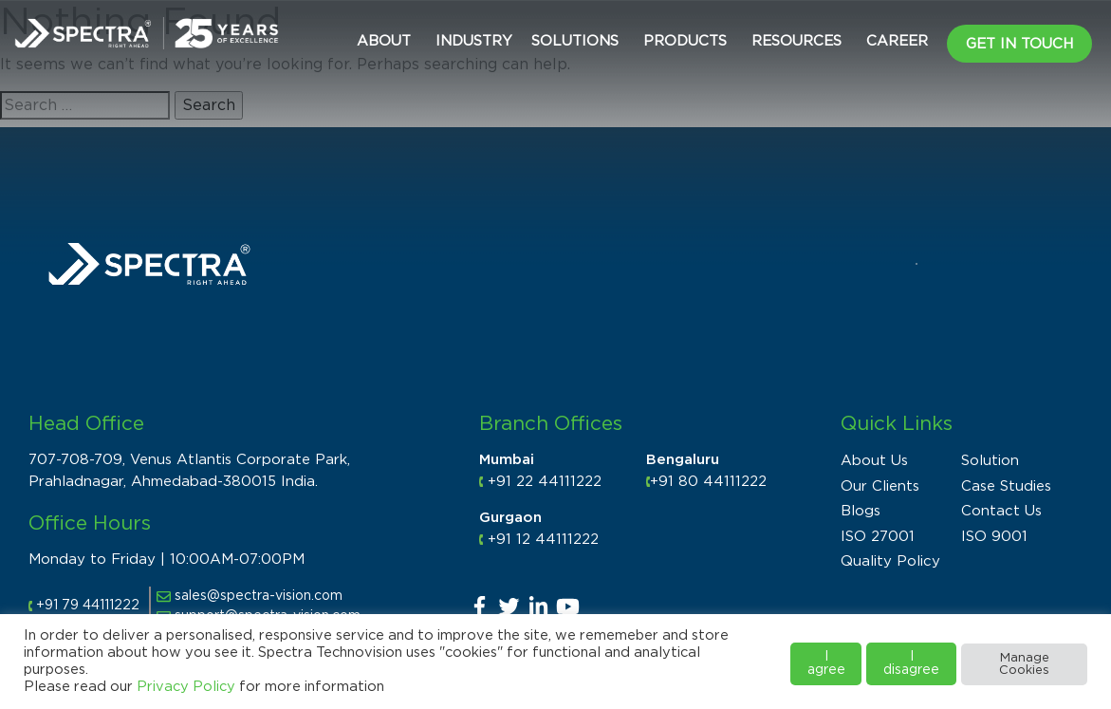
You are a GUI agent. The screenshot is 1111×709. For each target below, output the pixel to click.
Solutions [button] (575, 41)
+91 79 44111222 (87, 605)
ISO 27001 (878, 537)
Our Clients (880, 486)
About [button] (384, 41)
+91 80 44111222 (708, 482)
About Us (874, 461)
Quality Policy (890, 561)
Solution (990, 461)
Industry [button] (473, 41)
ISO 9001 (994, 537)
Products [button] (685, 41)
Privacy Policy (186, 687)
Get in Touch (1019, 44)
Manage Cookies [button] (1024, 664)
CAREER (897, 41)
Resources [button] (796, 41)
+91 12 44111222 (543, 539)
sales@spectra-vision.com (250, 596)
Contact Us (1001, 511)
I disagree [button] (911, 663)
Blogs (860, 511)
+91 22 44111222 (545, 482)
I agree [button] (826, 663)
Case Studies (1006, 486)
